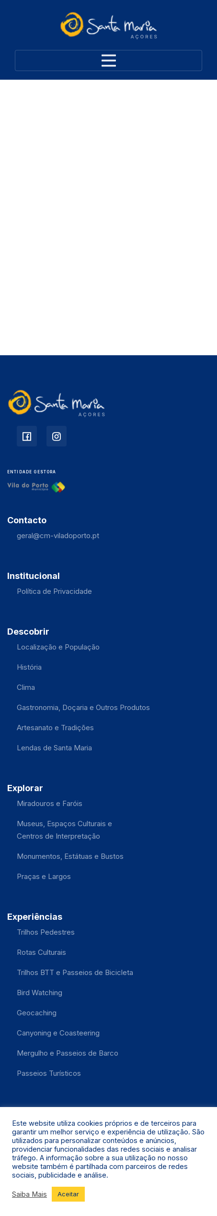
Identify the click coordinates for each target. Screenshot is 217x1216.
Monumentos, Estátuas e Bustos (70, 856)
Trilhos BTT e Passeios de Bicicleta (75, 972)
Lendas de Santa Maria (54, 747)
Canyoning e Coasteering (58, 1032)
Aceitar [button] (68, 1194)
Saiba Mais (29, 1194)
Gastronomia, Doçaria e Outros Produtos (83, 707)
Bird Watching (39, 992)
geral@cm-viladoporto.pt (58, 535)
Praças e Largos (44, 876)
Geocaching (37, 1012)
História (29, 667)
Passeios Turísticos (49, 1073)
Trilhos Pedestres (46, 932)
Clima (26, 687)
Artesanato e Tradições (55, 727)
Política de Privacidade (54, 591)
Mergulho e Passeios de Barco (67, 1053)
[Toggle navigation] (108, 60)
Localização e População (58, 646)
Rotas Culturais (41, 952)
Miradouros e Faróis (49, 803)
